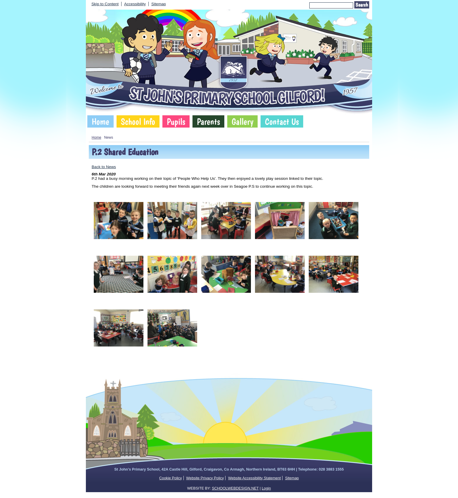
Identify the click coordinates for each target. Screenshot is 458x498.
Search (361, 5)
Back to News (104, 167)
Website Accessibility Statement (254, 478)
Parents (208, 121)
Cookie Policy (170, 478)
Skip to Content (105, 4)
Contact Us (282, 121)
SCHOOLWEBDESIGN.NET (235, 488)
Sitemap (158, 4)
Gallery (242, 121)
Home (100, 121)
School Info (138, 121)
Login (266, 488)
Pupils (176, 121)
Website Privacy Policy (205, 478)
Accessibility (135, 4)
